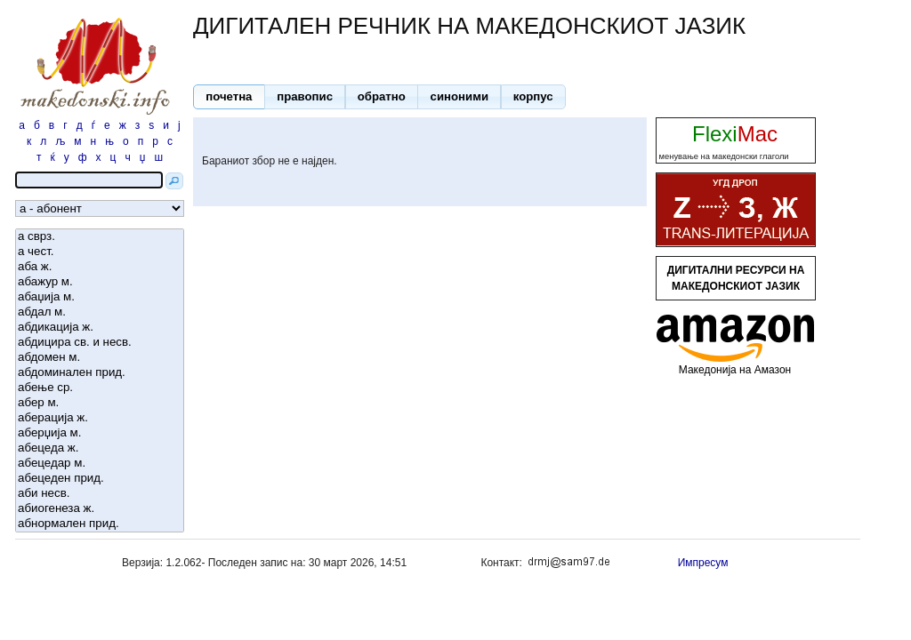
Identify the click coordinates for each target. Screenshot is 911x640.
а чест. (99, 252)
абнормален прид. (99, 524)
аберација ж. (99, 418)
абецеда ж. (99, 448)
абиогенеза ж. (99, 508)
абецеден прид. (99, 478)
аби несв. (99, 493)
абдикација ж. (99, 327)
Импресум (703, 562)
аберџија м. (99, 433)
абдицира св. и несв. (99, 342)
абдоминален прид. (99, 372)
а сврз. (99, 236)
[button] (229, 96)
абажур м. (99, 282)
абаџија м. (99, 297)
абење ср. (99, 388)
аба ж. (99, 267)
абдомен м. (99, 357)
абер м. (99, 403)
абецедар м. (99, 463)
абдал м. (99, 312)
